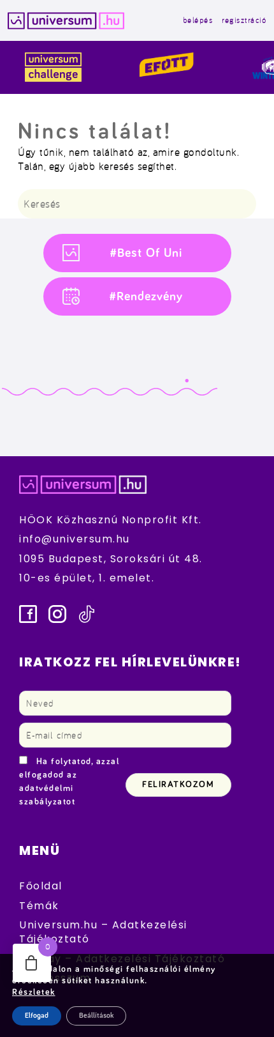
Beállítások (96, 1016)
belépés (198, 20)
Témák (39, 905)
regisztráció (244, 20)
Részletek (33, 992)
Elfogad (36, 1016)
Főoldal (40, 886)
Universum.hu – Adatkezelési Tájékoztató (103, 932)
